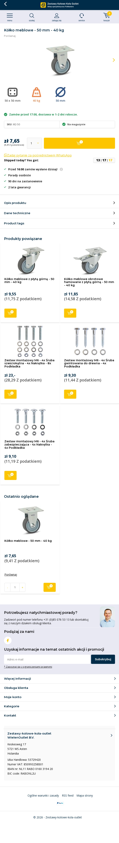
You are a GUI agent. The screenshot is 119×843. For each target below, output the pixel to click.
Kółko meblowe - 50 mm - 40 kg (28, 541)
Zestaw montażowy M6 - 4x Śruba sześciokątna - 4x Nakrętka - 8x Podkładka (29, 363)
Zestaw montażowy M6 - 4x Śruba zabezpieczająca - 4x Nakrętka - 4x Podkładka (29, 444)
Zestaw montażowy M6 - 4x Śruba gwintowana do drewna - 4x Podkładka (89, 363)
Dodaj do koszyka (10, 313)
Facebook (8, 639)
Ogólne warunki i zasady (43, 795)
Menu (9, 17)
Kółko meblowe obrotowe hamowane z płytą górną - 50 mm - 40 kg (89, 282)
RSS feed (67, 795)
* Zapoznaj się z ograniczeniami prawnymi (28, 666)
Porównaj (10, 36)
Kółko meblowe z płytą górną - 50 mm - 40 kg (29, 280)
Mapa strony (84, 795)
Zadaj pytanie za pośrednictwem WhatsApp (38, 155)
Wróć (5, 4)
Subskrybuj (103, 659)
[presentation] (111, 60)
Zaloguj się (56, 17)
